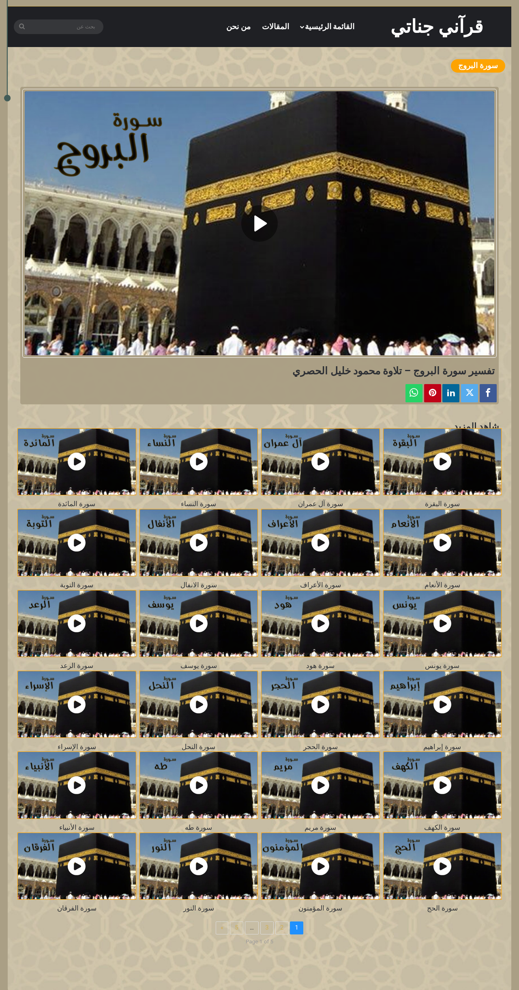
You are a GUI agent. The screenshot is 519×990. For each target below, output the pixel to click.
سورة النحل (198, 747)
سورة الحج (442, 908)
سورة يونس (442, 666)
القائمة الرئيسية (330, 26)
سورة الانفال (198, 585)
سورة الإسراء (77, 747)
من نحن (238, 26)
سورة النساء (198, 504)
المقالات (275, 26)
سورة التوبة (76, 585)
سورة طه (198, 827)
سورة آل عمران (320, 504)
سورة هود (320, 666)
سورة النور (198, 908)
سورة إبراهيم (442, 747)
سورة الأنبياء (76, 827)
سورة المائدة (76, 504)
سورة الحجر (320, 747)
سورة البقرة (442, 504)
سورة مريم (320, 827)
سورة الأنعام (442, 585)
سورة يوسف (198, 666)
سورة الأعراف (320, 585)
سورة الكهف (442, 827)
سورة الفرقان (77, 908)
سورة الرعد (76, 666)
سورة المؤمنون (320, 908)
